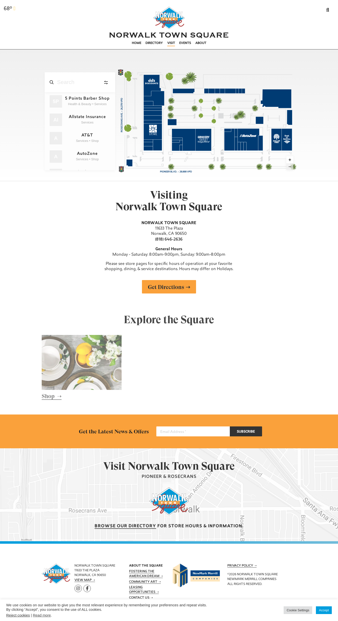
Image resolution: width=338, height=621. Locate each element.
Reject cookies (18, 615)
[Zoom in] (289, 159)
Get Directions (166, 287)
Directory (154, 43)
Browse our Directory (125, 526)
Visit (171, 43)
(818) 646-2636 (169, 240)
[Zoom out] (289, 166)
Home (136, 43)
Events (185, 43)
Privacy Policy (240, 565)
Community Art (143, 581)
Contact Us (139, 597)
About (200, 43)
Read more (42, 615)
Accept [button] (324, 610)
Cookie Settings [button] (298, 610)
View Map (83, 580)
